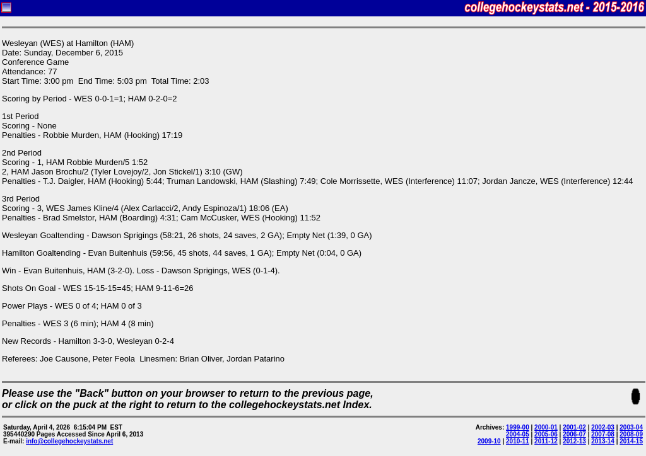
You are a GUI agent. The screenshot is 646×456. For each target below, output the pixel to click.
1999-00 (517, 427)
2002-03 (602, 427)
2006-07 (574, 434)
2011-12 (546, 441)
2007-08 (602, 434)
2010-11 (517, 441)
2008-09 (631, 434)
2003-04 (631, 427)
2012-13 (574, 441)
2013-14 (602, 441)
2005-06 (546, 434)
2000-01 (546, 427)
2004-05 (517, 434)
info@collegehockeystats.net (69, 441)
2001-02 (574, 427)
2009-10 (489, 441)
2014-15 (631, 441)
